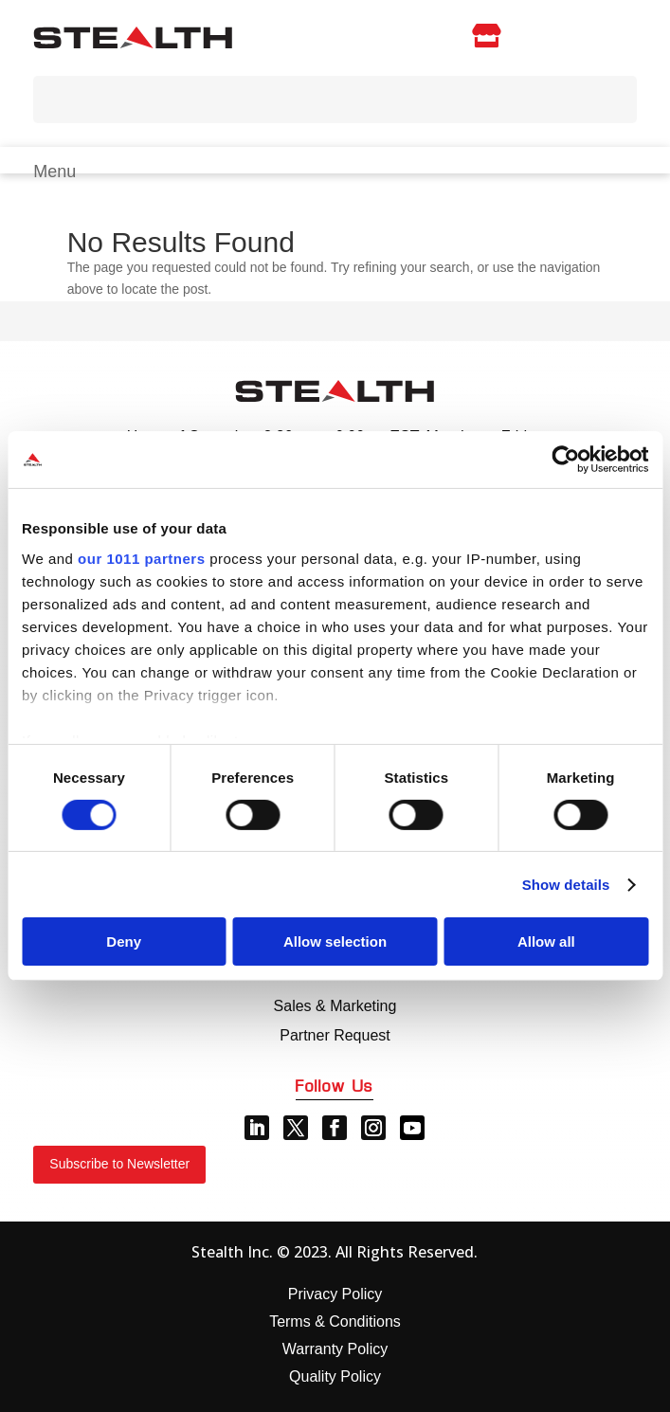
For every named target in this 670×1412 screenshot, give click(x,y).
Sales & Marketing (335, 1006)
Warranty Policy (335, 1349)
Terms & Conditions (335, 1321)
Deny (123, 941)
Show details (566, 885)
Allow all (546, 941)
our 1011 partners (141, 558)
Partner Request (335, 1035)
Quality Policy (335, 1376)
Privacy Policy (335, 1294)
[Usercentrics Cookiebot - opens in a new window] (565, 459)
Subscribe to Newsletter (119, 1163)
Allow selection (335, 941)
